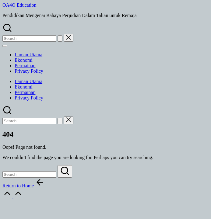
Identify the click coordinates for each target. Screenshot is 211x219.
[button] (60, 38)
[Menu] (4, 46)
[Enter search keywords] (29, 174)
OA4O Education (19, 5)
